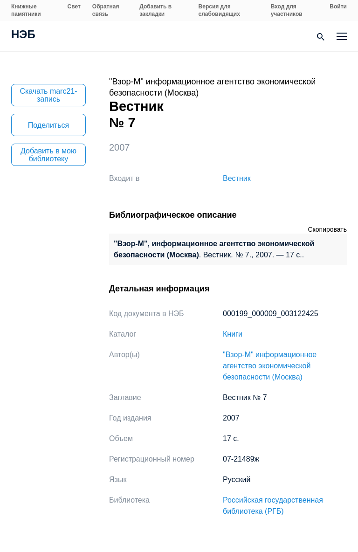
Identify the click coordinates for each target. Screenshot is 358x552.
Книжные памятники (26, 10)
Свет (74, 6)
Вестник (237, 178)
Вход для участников (287, 10)
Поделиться (48, 125)
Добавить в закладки (155, 10)
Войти (338, 6)
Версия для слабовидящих (219, 10)
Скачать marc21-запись (48, 95)
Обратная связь (105, 10)
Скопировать (327, 229)
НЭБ (23, 35)
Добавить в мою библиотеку (48, 155)
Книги (232, 334)
